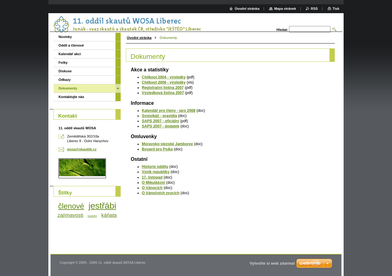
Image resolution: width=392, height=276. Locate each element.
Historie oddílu (155, 166)
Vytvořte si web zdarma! (272, 263)
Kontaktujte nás (71, 97)
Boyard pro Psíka (157, 149)
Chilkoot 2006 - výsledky (164, 82)
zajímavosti (70, 215)
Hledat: (282, 30)
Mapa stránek (285, 8)
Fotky (63, 62)
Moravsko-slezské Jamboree (167, 144)
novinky (92, 215)
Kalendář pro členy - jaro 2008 (168, 110)
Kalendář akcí (69, 54)
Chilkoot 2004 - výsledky (164, 77)
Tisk (336, 8)
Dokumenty (67, 88)
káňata (109, 215)
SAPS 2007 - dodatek (160, 126)
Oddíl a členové (71, 45)
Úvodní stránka (139, 38)
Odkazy (64, 79)
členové (71, 206)
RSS (314, 8)
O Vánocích (152, 188)
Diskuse (65, 71)
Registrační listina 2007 (163, 87)
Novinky (65, 37)
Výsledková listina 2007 (163, 93)
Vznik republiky (155, 172)
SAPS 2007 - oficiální (160, 121)
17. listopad (152, 177)
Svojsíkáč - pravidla (159, 116)
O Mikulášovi (153, 182)
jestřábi (102, 205)
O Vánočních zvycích (160, 193)
